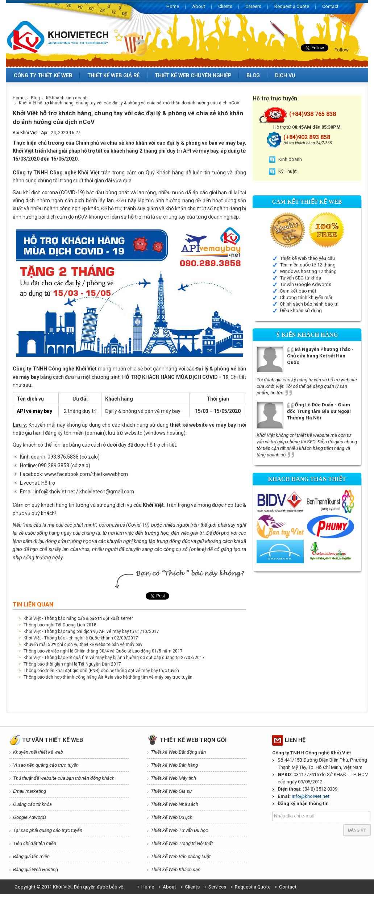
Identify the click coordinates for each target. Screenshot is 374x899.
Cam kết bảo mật (298, 291)
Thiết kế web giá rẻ (113, 75)
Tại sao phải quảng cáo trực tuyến (47, 830)
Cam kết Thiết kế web (307, 202)
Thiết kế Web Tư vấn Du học (179, 830)
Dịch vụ (285, 75)
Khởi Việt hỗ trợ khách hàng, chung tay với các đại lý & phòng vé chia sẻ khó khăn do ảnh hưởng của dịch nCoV (129, 102)
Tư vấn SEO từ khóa (300, 278)
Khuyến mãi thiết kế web (38, 752)
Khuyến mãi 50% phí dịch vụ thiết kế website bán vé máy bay (83, 644)
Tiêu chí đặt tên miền (34, 843)
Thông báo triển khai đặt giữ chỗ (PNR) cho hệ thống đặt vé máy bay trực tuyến (101, 670)
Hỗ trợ (48, 483)
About (198, 6)
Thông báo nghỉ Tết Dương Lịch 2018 (60, 624)
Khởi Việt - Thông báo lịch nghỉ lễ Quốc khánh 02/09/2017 (81, 638)
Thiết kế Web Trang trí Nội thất (182, 843)
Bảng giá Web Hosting (35, 869)
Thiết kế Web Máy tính (173, 778)
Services (217, 887)
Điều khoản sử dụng (301, 310)
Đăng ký (357, 830)
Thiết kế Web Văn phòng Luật (181, 856)
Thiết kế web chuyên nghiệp (193, 75)
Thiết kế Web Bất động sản (178, 752)
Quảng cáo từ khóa (32, 804)
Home (172, 6)
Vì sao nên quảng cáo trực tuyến (46, 765)
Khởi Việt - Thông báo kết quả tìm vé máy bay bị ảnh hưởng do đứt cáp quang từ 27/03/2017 (114, 657)
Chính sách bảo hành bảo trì (309, 304)
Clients (225, 6)
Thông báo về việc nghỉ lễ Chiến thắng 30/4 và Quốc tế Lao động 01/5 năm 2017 (103, 651)
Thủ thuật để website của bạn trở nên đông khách (64, 778)
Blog (253, 75)
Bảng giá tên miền (31, 856)
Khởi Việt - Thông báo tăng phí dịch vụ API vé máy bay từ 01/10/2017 (91, 631)
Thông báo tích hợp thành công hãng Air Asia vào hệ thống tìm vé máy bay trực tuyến (108, 677)
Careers (253, 6)
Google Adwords (30, 817)
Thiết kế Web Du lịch (171, 817)
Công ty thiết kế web (43, 75)
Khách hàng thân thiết (307, 479)
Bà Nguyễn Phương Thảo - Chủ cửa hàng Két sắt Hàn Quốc (320, 356)
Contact (330, 6)
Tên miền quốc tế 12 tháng (308, 265)
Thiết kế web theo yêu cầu (307, 258)
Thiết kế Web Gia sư (171, 791)
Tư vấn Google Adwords (305, 284)
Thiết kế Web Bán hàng (174, 765)
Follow (341, 50)
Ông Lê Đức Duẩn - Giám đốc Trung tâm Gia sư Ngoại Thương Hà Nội (319, 411)
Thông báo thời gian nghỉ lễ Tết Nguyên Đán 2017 (72, 664)
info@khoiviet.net (310, 796)
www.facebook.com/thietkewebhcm (86, 474)
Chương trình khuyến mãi (306, 297)
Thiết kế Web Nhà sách (174, 804)
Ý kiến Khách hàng (307, 335)
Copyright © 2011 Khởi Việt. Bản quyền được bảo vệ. (69, 887)
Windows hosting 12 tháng (308, 271)
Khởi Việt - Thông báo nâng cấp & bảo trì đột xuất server (78, 618)
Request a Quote (291, 6)
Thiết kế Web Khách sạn (175, 869)
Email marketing (29, 791)
